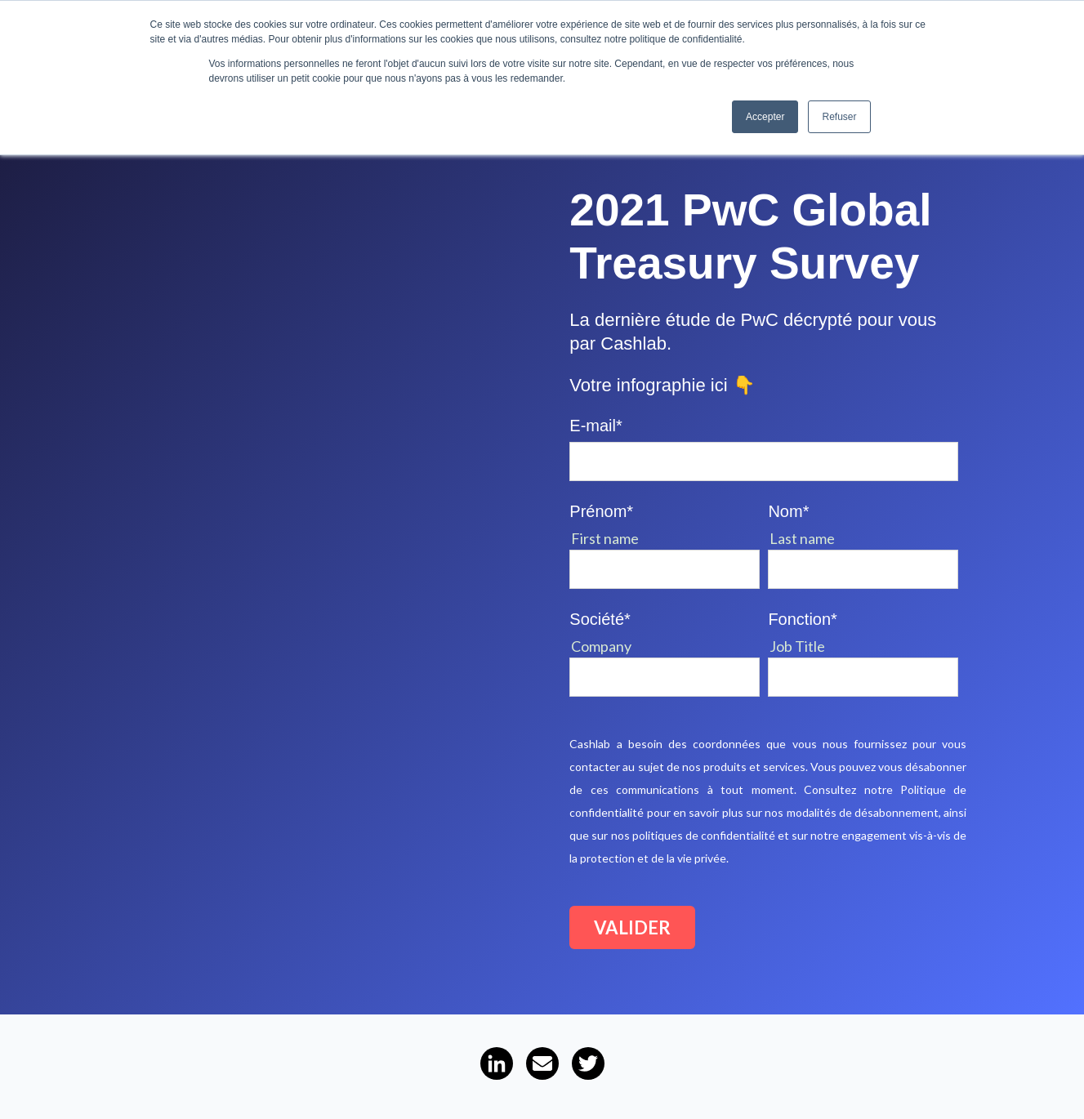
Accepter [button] (765, 117)
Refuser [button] (839, 117)
